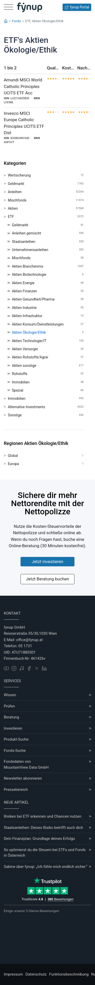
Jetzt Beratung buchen (47, 578)
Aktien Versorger (48, 349)
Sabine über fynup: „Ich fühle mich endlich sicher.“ (45, 866)
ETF (46, 216)
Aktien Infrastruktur (48, 316)
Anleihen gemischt (48, 233)
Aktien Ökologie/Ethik (48, 332)
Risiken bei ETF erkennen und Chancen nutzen (42, 816)
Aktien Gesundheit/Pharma (48, 299)
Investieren (13, 728)
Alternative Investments (46, 407)
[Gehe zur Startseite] (29, 7)
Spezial (48, 390)
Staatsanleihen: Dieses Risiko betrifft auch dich (43, 827)
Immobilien (48, 382)
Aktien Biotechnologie (48, 274)
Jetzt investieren (47, 561)
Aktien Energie (48, 283)
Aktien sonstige (48, 365)
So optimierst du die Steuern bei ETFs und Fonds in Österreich (45, 852)
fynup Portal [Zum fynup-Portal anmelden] (77, 7)
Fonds (16, 21)
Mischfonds (46, 200)
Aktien (46, 208)
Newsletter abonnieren (23, 778)
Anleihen (46, 192)
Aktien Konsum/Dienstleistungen (48, 324)
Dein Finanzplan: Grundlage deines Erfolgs (39, 838)
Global (46, 455)
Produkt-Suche (16, 739)
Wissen (10, 695)
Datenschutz (36, 974)
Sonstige (46, 415)
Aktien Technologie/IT (48, 341)
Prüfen (9, 706)
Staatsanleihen (48, 241)
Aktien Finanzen (48, 291)
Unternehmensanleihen (48, 250)
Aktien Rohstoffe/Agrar (48, 357)
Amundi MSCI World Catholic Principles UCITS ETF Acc (23, 86)
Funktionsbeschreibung (69, 974)
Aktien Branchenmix (48, 266)
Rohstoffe (48, 374)
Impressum (13, 974)
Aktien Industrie (48, 307)
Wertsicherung (46, 175)
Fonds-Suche (15, 750)
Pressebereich (16, 789)
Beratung (11, 717)
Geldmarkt (46, 183)
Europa (46, 464)
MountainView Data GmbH (26, 767)
